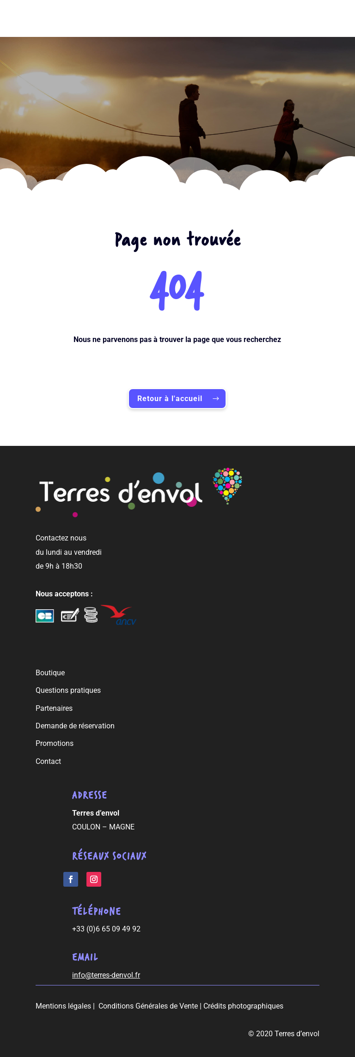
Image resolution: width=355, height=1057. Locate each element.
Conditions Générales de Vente (148, 1006)
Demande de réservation (75, 725)
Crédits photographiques (243, 1006)
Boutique (50, 672)
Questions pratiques (68, 690)
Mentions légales (63, 1006)
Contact (48, 761)
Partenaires (54, 708)
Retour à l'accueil (169, 398)
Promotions (54, 743)
